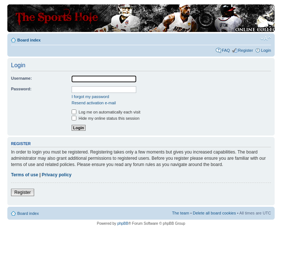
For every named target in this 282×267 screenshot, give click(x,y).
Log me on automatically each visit (106, 112)
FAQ (226, 50)
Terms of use (24, 174)
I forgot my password (90, 96)
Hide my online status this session (106, 118)
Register (245, 50)
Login (266, 50)
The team (180, 213)
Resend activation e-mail (94, 103)
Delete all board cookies (214, 213)
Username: (21, 78)
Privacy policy (57, 174)
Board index (29, 40)
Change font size (265, 38)
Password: (21, 89)
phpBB (122, 223)
